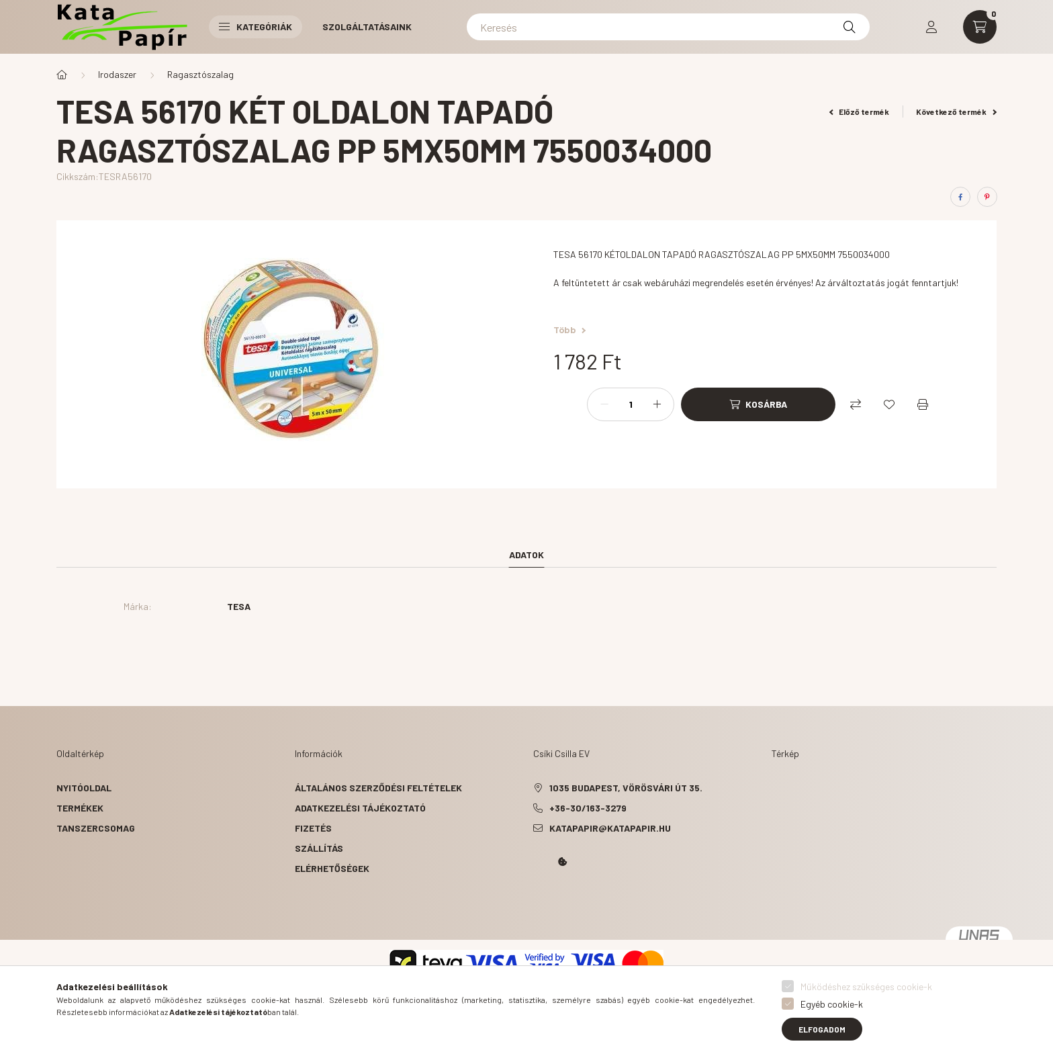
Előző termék (859, 111)
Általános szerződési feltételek (378, 787)
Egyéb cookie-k (831, 1004)
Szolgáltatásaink (367, 26)
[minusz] (604, 404)
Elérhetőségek (332, 868)
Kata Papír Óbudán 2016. (535, 899)
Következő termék (956, 111)
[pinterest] (987, 197)
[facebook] (960, 197)
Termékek (79, 808)
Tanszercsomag (95, 828)
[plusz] (657, 404)
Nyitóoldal (83, 787)
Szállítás (319, 848)
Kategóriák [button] (255, 26)
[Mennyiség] (630, 404)
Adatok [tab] (526, 554)
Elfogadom (821, 1029)
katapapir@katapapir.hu (610, 828)
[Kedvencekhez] (889, 404)
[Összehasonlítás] (855, 404)
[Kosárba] (758, 404)
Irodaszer (117, 74)
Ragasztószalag (200, 74)
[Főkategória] (61, 74)
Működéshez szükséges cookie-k (866, 986)
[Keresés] (668, 26)
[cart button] (980, 27)
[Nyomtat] (922, 404)
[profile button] (931, 27)
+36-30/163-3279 (588, 808)
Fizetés (313, 828)
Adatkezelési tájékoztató (360, 808)
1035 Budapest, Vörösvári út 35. (625, 787)
